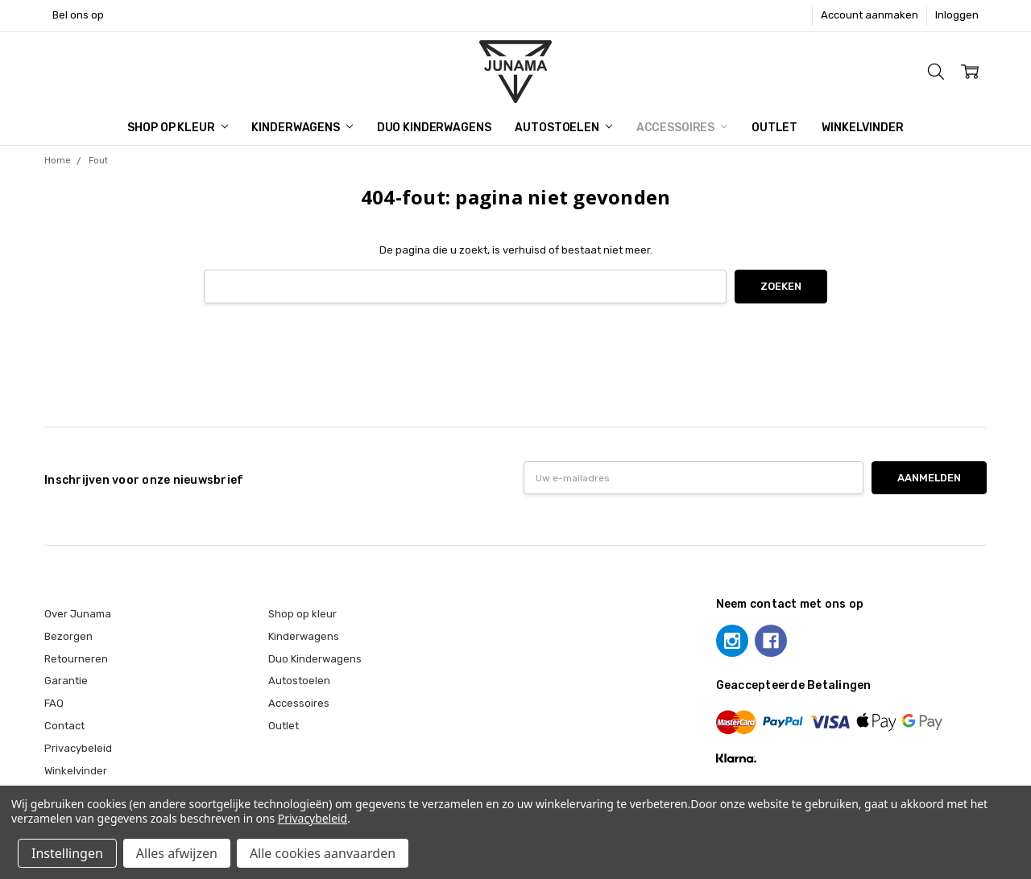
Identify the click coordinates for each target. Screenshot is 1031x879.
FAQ (54, 703)
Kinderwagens (301, 127)
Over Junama (77, 614)
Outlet (774, 127)
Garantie (66, 681)
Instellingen (67, 853)
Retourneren (76, 659)
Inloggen (957, 15)
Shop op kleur (177, 127)
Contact (64, 726)
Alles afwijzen (176, 853)
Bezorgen (68, 636)
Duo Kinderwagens (434, 127)
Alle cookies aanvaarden (322, 853)
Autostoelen (563, 127)
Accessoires (681, 127)
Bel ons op (78, 15)
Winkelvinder (862, 127)
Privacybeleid (78, 748)
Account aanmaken (869, 15)
